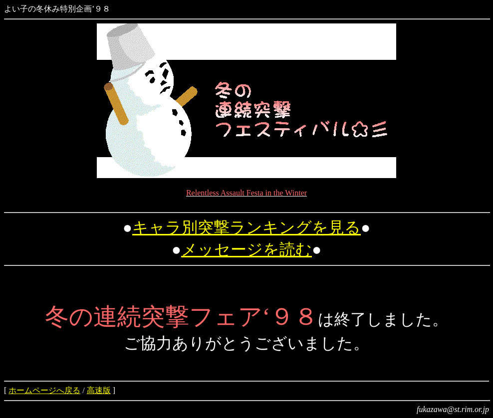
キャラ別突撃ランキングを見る (246, 227)
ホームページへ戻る (44, 390)
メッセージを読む (246, 249)
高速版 (99, 390)
